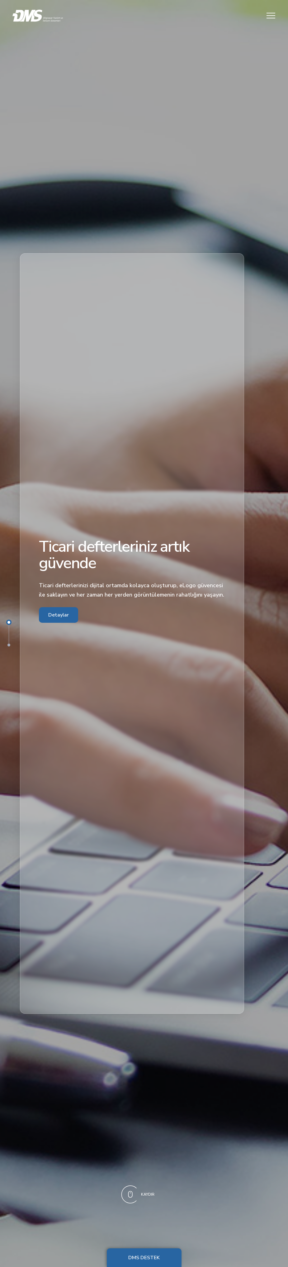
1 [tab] (9, 622)
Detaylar (58, 615)
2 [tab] (8, 644)
